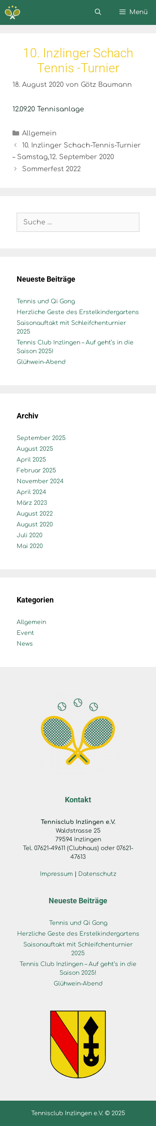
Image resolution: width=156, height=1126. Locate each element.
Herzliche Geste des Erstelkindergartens (78, 312)
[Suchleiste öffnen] (97, 12)
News (25, 644)
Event (25, 633)
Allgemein (39, 133)
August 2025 (35, 449)
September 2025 (41, 438)
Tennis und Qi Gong (46, 301)
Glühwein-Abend (41, 362)
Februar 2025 (36, 470)
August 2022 (35, 514)
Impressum (56, 874)
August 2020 (35, 524)
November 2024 (40, 481)
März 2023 (32, 503)
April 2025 (31, 460)
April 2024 (31, 492)
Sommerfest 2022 (51, 169)
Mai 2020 (30, 546)
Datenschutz (97, 874)
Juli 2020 (29, 535)
